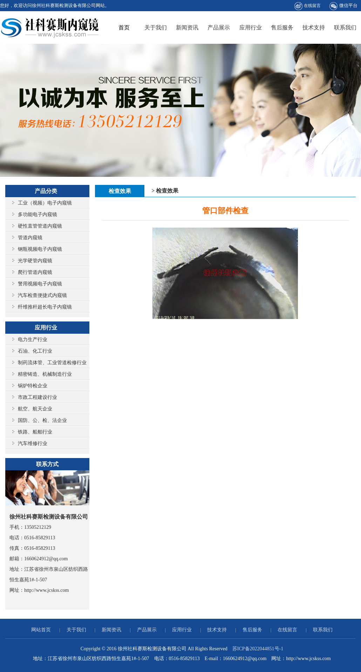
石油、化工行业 (35, 351)
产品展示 (218, 27)
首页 (124, 27)
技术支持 (313, 27)
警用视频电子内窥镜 (40, 283)
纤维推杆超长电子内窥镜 (45, 307)
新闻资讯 (187, 27)
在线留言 (307, 6)
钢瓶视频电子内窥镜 (40, 249)
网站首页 (41, 629)
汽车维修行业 (32, 443)
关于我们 (155, 27)
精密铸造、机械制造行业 (45, 374)
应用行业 (250, 27)
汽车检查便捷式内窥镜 (42, 295)
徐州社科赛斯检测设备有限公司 (50, 27)
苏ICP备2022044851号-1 (257, 648)
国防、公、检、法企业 (42, 420)
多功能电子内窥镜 (37, 214)
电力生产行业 (32, 339)
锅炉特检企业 (32, 385)
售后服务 (282, 27)
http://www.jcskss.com (46, 590)
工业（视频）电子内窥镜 (45, 203)
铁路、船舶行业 (35, 432)
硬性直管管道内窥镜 (40, 226)
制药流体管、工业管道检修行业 (52, 362)
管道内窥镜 (30, 237)
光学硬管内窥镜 (35, 260)
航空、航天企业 (35, 408)
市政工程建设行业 (37, 397)
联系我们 (345, 27)
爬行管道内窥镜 (35, 272)
